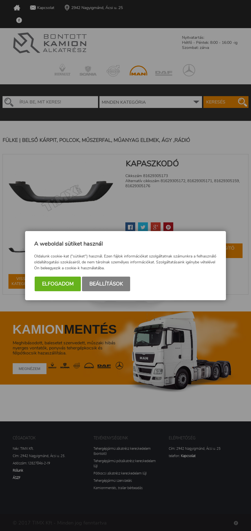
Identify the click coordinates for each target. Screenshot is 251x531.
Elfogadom (58, 284)
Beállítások (106, 284)
